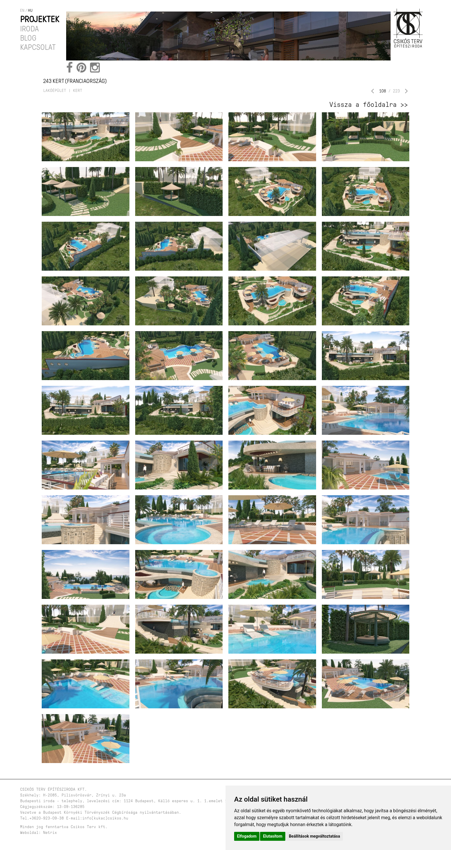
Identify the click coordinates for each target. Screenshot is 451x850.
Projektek (39, 19)
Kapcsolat (38, 47)
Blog (28, 38)
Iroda (29, 28)
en (22, 10)
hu (30, 10)
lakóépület (54, 90)
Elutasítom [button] (272, 836)
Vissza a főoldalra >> (368, 104)
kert (77, 90)
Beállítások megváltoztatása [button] (314, 836)
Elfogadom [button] (247, 836)
